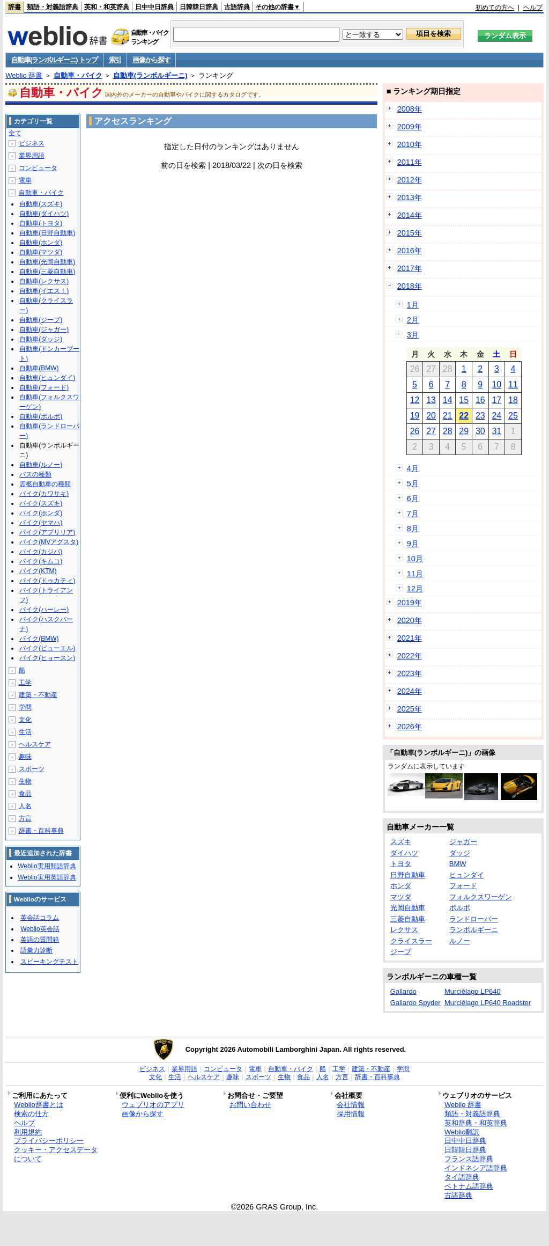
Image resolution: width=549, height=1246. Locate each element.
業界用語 (31, 155)
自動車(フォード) (44, 387)
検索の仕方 (31, 1114)
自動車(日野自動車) (47, 233)
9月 (413, 543)
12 (415, 400)
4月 (413, 468)
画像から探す (151, 60)
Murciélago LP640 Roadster (487, 1003)
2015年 (409, 233)
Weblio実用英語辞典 (47, 877)
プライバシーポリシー (49, 1141)
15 (464, 400)
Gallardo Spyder (415, 1003)
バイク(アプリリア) (47, 532)
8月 (413, 528)
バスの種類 (35, 474)
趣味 (25, 756)
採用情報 (351, 1114)
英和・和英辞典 (106, 7)
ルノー (459, 941)
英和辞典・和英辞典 (475, 1123)
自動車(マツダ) (40, 252)
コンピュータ (38, 168)
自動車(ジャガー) (44, 329)
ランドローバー (473, 919)
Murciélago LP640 (472, 991)
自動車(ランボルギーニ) (150, 75)
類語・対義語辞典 (52, 7)
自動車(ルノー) (40, 464)
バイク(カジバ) (40, 551)
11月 (415, 573)
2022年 (409, 655)
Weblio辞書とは (38, 1105)
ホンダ (400, 886)
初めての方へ (495, 7)
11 (513, 384)
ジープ (400, 952)
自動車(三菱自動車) (47, 271)
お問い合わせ (250, 1105)
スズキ (400, 842)
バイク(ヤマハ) (40, 522)
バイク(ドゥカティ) (47, 580)
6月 (413, 498)
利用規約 (28, 1132)
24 (496, 415)
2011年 (409, 162)
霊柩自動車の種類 (45, 484)
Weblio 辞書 (23, 75)
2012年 (409, 179)
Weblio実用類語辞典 (47, 866)
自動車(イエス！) (44, 291)
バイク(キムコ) (40, 561)
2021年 (409, 638)
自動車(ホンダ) (40, 242)
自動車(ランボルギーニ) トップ (54, 60)
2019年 (409, 602)
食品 (25, 793)
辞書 (14, 7)
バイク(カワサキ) (44, 493)
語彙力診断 (36, 950)
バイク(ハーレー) (44, 609)
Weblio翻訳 (461, 1132)
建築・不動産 (38, 695)
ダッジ (459, 853)
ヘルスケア (35, 744)
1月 (413, 304)
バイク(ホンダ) (40, 513)
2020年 (409, 620)
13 (431, 400)
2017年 (409, 268)
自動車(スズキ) (40, 204)
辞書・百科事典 (41, 830)
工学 (25, 682)
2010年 (409, 144)
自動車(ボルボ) (40, 416)
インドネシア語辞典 (475, 1168)
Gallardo (403, 991)
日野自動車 (407, 875)
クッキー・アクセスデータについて (56, 1154)
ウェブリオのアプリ (153, 1105)
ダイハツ (404, 853)
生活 (25, 732)
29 (464, 431)
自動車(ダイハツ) (44, 213)
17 (496, 400)
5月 (413, 483)
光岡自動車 (407, 908)
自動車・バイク (78, 75)
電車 (25, 180)
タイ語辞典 (461, 1177)
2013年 (409, 197)
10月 (415, 558)
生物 (25, 781)
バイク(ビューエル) (47, 648)
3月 (413, 335)
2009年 (409, 126)
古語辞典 (237, 7)
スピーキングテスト (49, 961)
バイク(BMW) (38, 638)
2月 (413, 320)
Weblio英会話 (39, 929)
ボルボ (459, 908)
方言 (25, 818)
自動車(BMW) (38, 368)
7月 (413, 513)
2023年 (409, 673)
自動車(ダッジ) (40, 339)
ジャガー (463, 842)
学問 (25, 707)
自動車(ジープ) (40, 320)
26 (415, 431)
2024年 (409, 691)
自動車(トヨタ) (40, 223)
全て (15, 133)
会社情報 (351, 1105)
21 (447, 415)
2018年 (409, 286)
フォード (463, 886)
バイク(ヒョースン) (47, 658)
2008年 (409, 109)
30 (480, 431)
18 (513, 400)
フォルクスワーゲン (480, 897)
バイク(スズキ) (40, 503)
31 (496, 431)
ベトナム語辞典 (468, 1186)
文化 (25, 719)
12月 (415, 588)
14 (447, 400)
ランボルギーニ (473, 930)
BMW (457, 864)
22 (464, 415)
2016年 (409, 250)
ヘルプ (533, 7)
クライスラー (411, 941)
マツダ (400, 897)
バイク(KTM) (37, 571)
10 (496, 384)
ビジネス (31, 143)
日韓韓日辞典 (199, 7)
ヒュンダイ (466, 875)
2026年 (409, 726)
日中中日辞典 (154, 7)
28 (447, 431)
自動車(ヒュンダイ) (47, 378)
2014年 (409, 215)
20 (431, 415)
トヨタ (400, 864)
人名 (25, 806)
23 (480, 415)
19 (415, 415)
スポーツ (31, 769)
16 (480, 400)
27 (431, 431)
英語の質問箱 (39, 939)
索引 (115, 60)
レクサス (404, 930)
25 (513, 415)
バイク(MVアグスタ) (48, 542)
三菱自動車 (407, 919)
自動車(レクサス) (44, 281)
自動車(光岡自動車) (47, 262)
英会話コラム (39, 917)
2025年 (409, 709)
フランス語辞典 (468, 1159)
